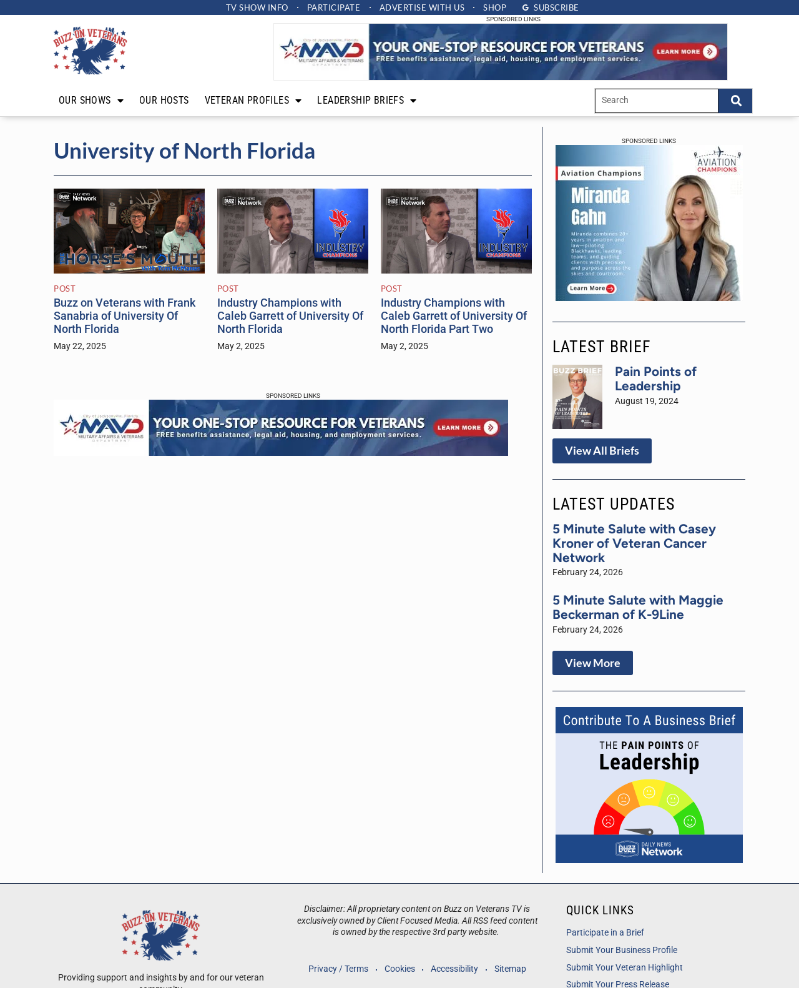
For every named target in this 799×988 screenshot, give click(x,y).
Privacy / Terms (337, 969)
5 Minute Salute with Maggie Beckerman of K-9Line (637, 607)
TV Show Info (255, 7)
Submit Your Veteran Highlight (624, 967)
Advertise (423, 7)
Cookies (399, 969)
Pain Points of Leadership (656, 378)
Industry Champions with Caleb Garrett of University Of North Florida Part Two (454, 316)
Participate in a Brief (605, 932)
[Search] (735, 101)
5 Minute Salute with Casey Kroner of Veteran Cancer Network (634, 543)
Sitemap (511, 969)
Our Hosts (164, 100)
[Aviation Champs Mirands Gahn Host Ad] (649, 297)
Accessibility (455, 969)
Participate (333, 7)
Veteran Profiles (253, 100)
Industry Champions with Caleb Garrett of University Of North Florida (290, 316)
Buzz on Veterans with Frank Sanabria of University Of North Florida (124, 316)
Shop (496, 7)
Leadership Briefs (366, 100)
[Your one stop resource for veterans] (500, 77)
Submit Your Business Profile (621, 950)
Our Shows (91, 100)
